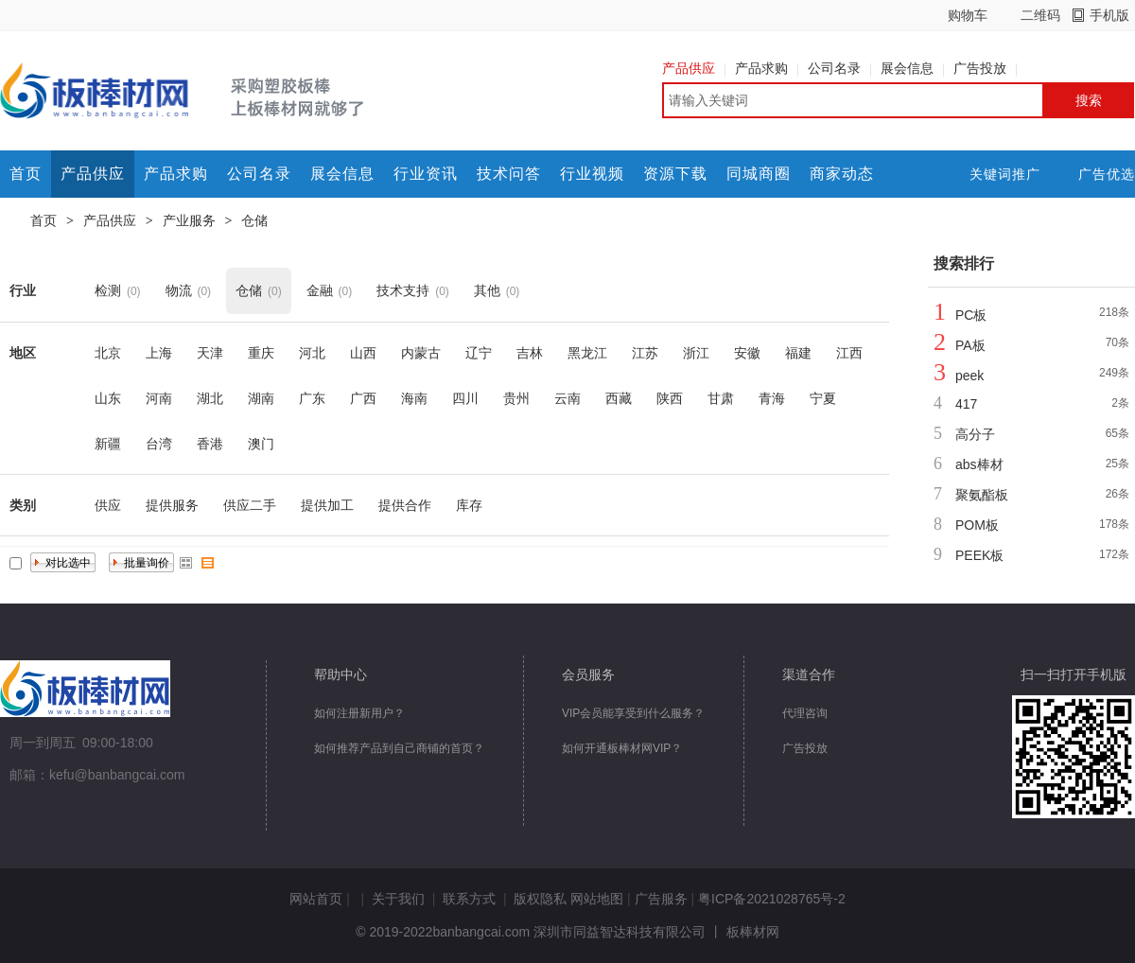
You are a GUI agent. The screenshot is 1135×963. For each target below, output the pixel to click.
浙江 (696, 352)
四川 (465, 398)
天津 (210, 352)
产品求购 (766, 68)
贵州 (516, 398)
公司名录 (839, 68)
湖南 (261, 398)
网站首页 (315, 898)
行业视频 (592, 174)
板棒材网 (752, 931)
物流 (179, 290)
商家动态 (842, 174)
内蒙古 (421, 352)
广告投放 (985, 68)
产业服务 (189, 220)
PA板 (970, 345)
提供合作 (404, 505)
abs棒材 (979, 464)
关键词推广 (1004, 174)
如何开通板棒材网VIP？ (622, 748)
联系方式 (469, 898)
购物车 (967, 15)
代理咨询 (805, 713)
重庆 (261, 352)
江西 (849, 352)
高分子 (975, 434)
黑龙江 (587, 352)
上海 (159, 352)
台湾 (159, 443)
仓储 (254, 220)
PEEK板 (979, 555)
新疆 (108, 443)
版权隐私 (540, 898)
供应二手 (249, 505)
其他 (487, 290)
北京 (108, 352)
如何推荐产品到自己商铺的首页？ (399, 748)
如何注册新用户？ (359, 713)
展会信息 (912, 68)
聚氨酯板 (981, 494)
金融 (319, 290)
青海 (772, 398)
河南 (159, 398)
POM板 (977, 525)
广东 (312, 398)
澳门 (261, 443)
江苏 (645, 352)
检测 (108, 290)
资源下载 (675, 174)
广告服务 (661, 898)
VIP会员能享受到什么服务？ (633, 713)
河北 (312, 352)
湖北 (210, 398)
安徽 (747, 352)
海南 (414, 398)
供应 (108, 505)
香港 (210, 443)
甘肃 (720, 398)
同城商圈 (758, 174)
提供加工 (327, 505)
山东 (108, 398)
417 (966, 403)
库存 (469, 505)
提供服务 (172, 505)
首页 (25, 174)
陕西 (669, 398)
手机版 (1109, 15)
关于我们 (398, 898)
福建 (798, 352)
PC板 (971, 315)
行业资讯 (425, 174)
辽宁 (478, 352)
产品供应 (693, 68)
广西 (363, 398)
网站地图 (596, 898)
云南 (567, 398)
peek (969, 375)
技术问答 (509, 174)
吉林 (529, 352)
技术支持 (402, 290)
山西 (363, 352)
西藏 (618, 398)
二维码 (1040, 15)
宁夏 (823, 398)
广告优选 (1106, 174)
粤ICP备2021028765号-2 (772, 898)
